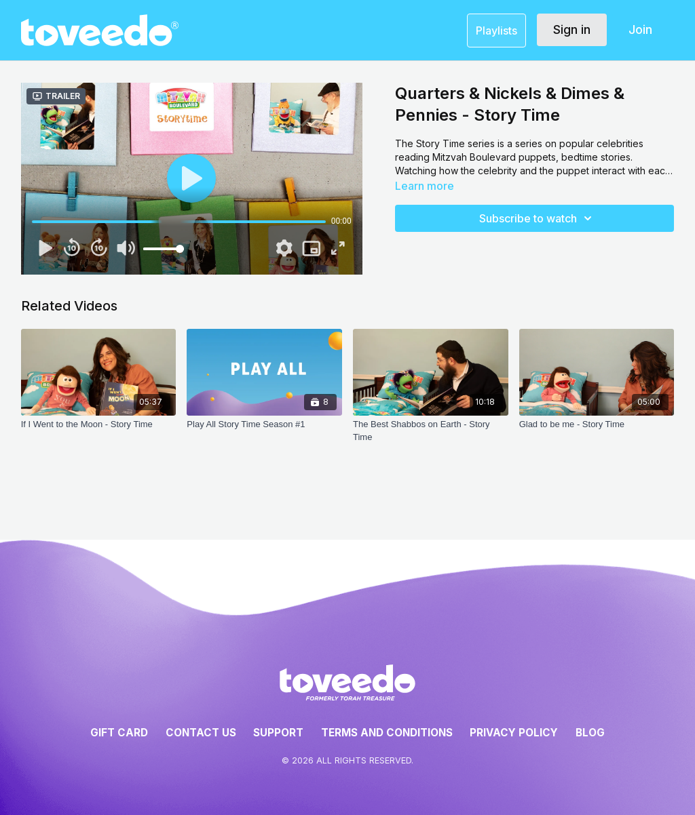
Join (640, 29)
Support (278, 732)
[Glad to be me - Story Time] (597, 431)
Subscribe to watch (537, 218)
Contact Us (201, 732)
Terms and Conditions (387, 732)
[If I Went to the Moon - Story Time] (98, 431)
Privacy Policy (514, 732)
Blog (590, 732)
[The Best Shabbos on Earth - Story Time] (430, 431)
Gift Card (119, 732)
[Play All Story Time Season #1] (264, 431)
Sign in (571, 29)
